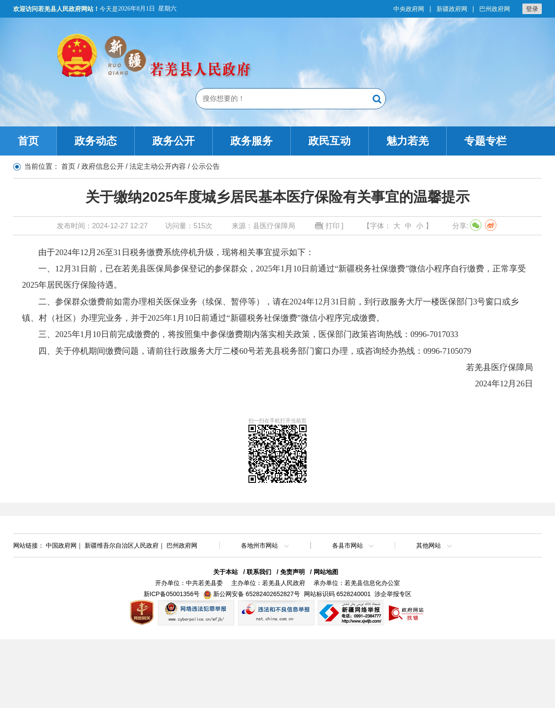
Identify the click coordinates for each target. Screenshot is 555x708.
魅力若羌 (407, 141)
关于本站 (225, 571)
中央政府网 (408, 8)
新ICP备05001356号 (172, 593)
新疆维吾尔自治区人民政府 (122, 545)
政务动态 (95, 141)
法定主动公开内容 (158, 166)
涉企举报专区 (392, 593)
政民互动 (329, 141)
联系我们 (259, 571)
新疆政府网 (452, 8)
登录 (532, 8)
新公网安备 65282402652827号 (256, 593)
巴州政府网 (494, 8)
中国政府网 (61, 545)
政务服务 (251, 141)
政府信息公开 (102, 166)
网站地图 (326, 571)
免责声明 (292, 571)
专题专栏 (485, 141)
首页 (28, 141)
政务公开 (173, 141)
